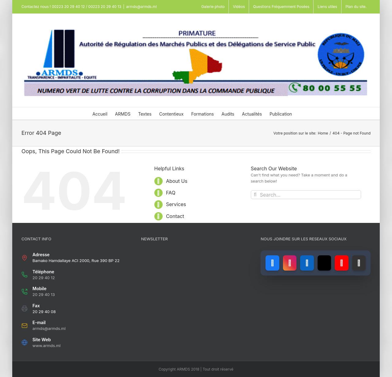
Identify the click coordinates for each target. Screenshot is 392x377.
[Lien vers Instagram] (289, 263)
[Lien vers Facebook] (272, 263)
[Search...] (306, 194)
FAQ (170, 193)
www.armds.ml (46, 345)
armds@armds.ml (141, 6)
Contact (175, 216)
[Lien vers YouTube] (341, 263)
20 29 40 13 (43, 294)
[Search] (255, 194)
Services (176, 204)
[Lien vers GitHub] (359, 263)
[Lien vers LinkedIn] (307, 263)
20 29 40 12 (43, 277)
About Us (176, 181)
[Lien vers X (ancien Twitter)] (324, 263)
